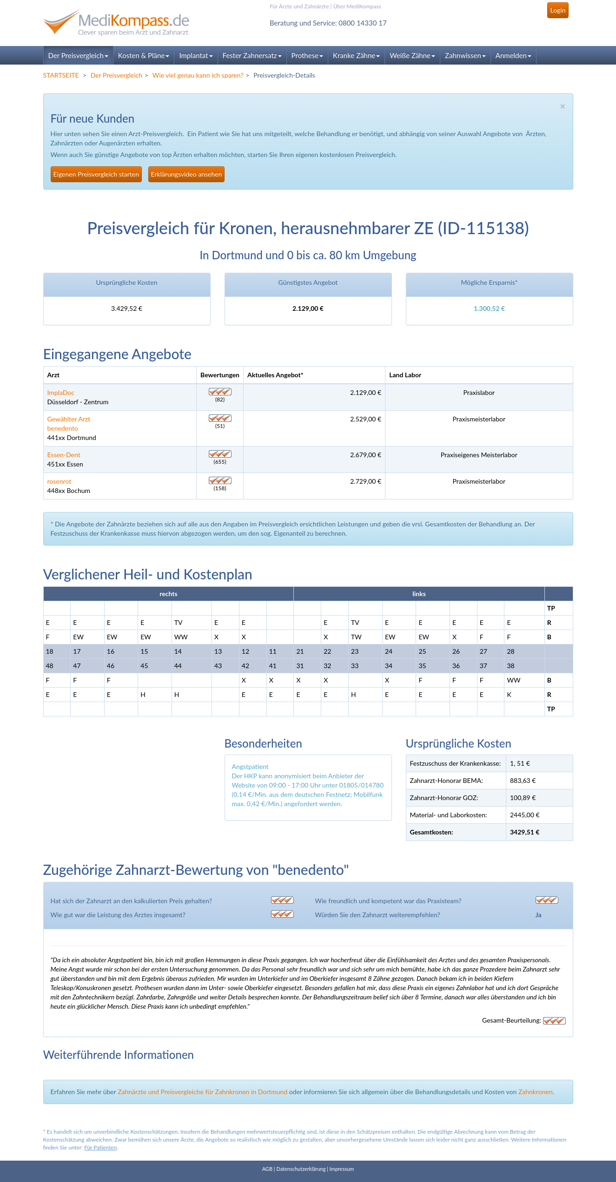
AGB (267, 1169)
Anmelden (513, 55)
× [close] (562, 106)
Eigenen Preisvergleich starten (96, 174)
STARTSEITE (61, 75)
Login (557, 10)
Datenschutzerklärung (300, 1169)
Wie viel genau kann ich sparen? (198, 75)
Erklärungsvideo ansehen (186, 174)
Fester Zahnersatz (252, 55)
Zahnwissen (465, 55)
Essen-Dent (63, 455)
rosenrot (59, 481)
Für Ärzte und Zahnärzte (299, 6)
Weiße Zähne (412, 55)
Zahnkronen (535, 1092)
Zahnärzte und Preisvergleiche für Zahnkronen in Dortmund (202, 1092)
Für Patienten (100, 1147)
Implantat (195, 55)
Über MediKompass (357, 6)
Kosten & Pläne (144, 55)
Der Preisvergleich (78, 55)
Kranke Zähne (356, 55)
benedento (62, 428)
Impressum (342, 1169)
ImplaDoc (60, 392)
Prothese (307, 55)
